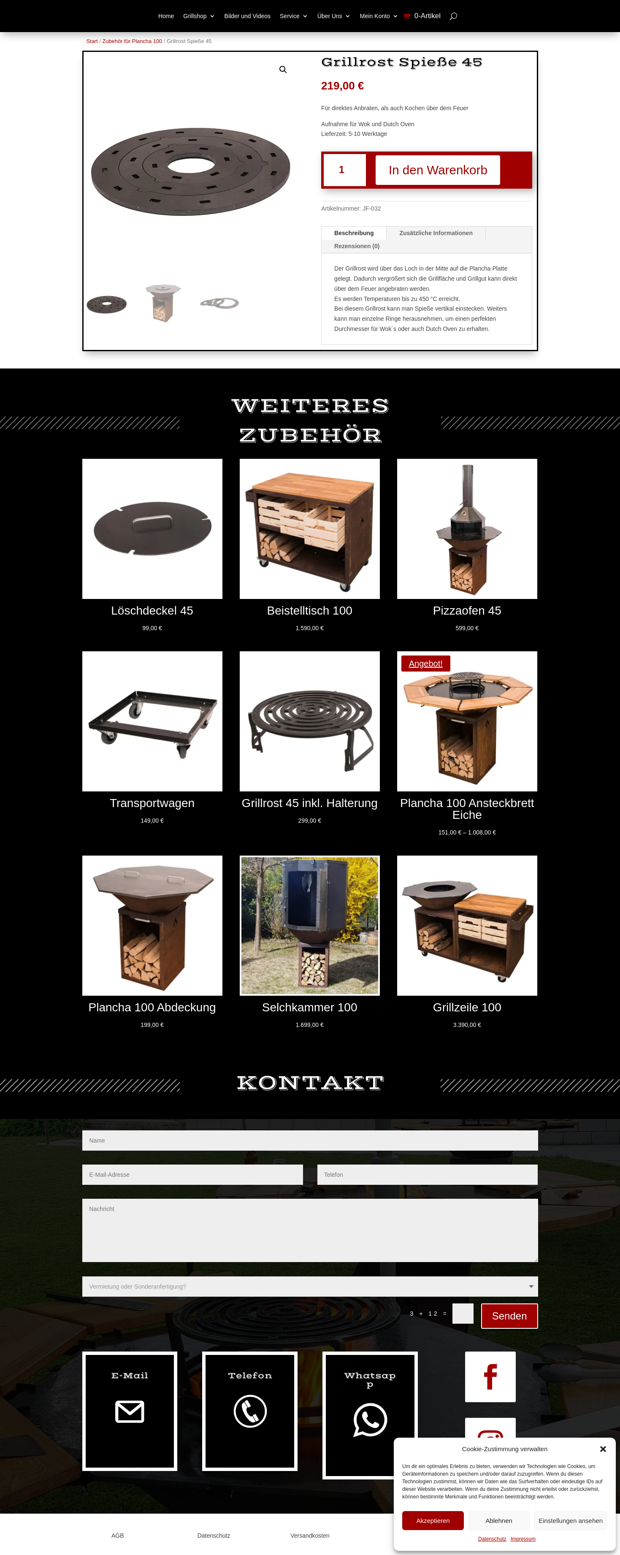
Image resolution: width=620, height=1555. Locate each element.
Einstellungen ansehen (571, 1520)
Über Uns (329, 16)
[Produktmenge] (345, 170)
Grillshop (194, 16)
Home (166, 16)
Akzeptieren (432, 1520)
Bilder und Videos (248, 16)
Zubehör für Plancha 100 (132, 41)
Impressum (523, 1539)
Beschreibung (354, 233)
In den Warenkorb (444, 170)
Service (290, 16)
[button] (603, 1449)
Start (92, 41)
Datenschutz (492, 1539)
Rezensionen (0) (356, 247)
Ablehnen (498, 1520)
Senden (509, 1316)
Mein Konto (375, 16)
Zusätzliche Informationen (435, 233)
